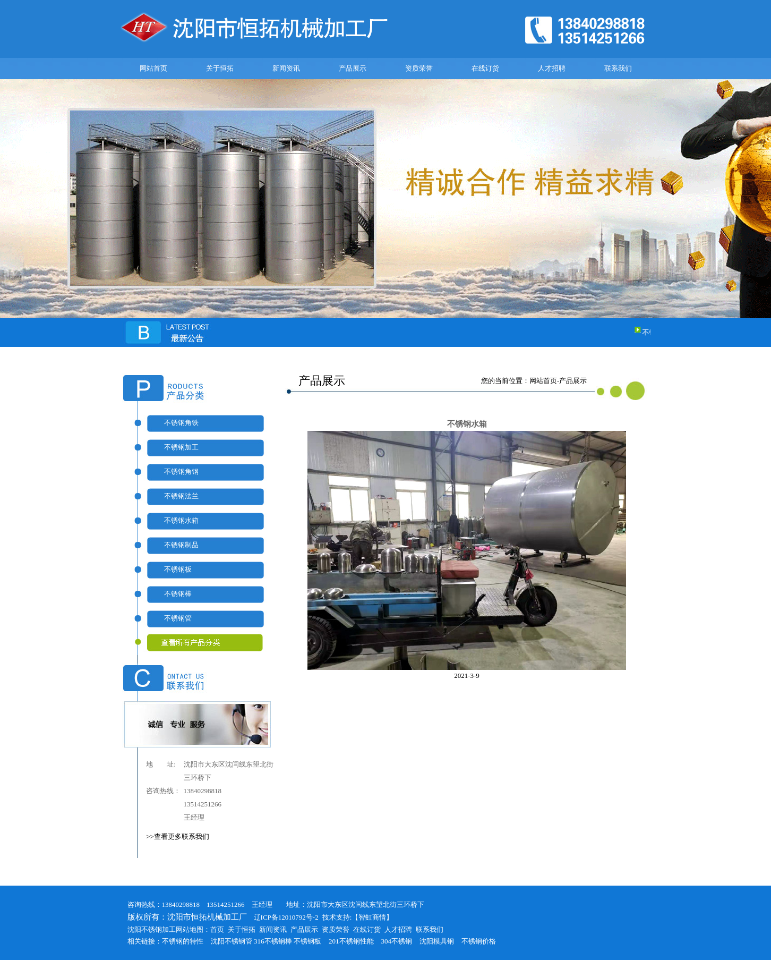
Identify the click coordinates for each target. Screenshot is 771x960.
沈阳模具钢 (436, 941)
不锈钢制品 (181, 545)
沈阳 (218, 941)
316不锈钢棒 (273, 941)
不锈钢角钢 (181, 471)
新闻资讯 (286, 68)
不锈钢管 (178, 618)
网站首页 (153, 68)
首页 (217, 929)
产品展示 (352, 68)
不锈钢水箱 (181, 520)
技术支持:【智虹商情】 (357, 917)
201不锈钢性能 (351, 941)
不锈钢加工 (181, 447)
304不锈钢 (397, 941)
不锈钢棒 (178, 594)
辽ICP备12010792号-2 (283, 917)
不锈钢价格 (478, 941)
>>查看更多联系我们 (177, 836)
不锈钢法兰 (181, 496)
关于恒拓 (220, 68)
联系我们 (618, 68)
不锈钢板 (178, 569)
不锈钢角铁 (181, 423)
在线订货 (485, 68)
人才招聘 (552, 68)
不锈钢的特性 (182, 941)
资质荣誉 (419, 68)
